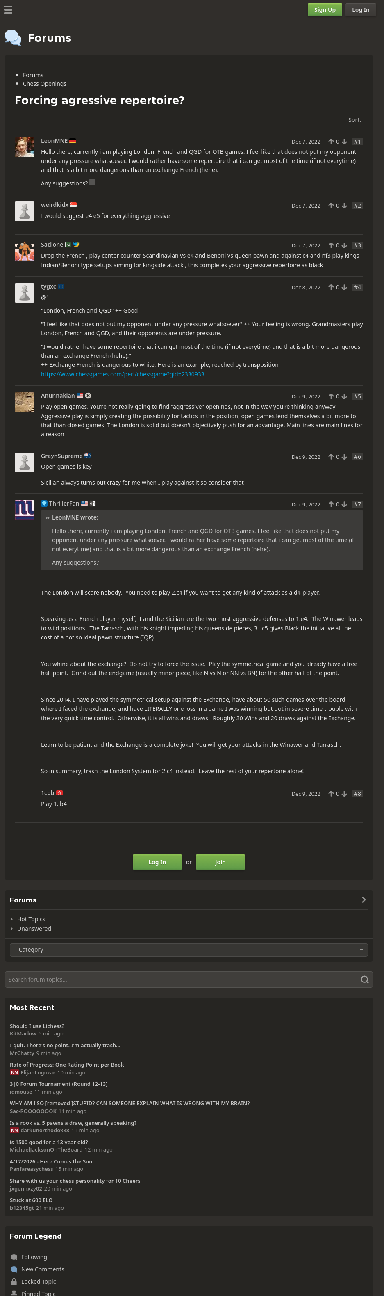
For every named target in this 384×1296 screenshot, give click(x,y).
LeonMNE (54, 140)
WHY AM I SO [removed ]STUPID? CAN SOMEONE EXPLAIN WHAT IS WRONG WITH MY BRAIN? (130, 1103)
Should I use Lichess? (37, 1026)
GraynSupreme (62, 456)
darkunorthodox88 (44, 1130)
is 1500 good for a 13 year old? (49, 1142)
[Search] (189, 979)
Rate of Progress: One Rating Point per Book (67, 1064)
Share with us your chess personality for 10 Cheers (75, 1180)
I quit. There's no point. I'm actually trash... (65, 1045)
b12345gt (22, 1207)
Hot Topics (31, 919)
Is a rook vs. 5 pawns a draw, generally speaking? (73, 1123)
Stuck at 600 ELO (31, 1200)
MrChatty (22, 1053)
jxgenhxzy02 (26, 1188)
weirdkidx (54, 204)
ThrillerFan (64, 503)
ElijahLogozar (37, 1072)
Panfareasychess (31, 1168)
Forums (33, 75)
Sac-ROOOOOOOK (33, 1111)
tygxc (48, 286)
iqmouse (21, 1091)
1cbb (48, 793)
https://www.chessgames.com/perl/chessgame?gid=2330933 (122, 374)
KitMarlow (23, 1033)
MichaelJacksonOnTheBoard (46, 1149)
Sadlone (52, 244)
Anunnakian (58, 395)
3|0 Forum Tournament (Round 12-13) (58, 1084)
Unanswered (34, 928)
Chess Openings (44, 83)
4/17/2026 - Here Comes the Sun (51, 1161)
